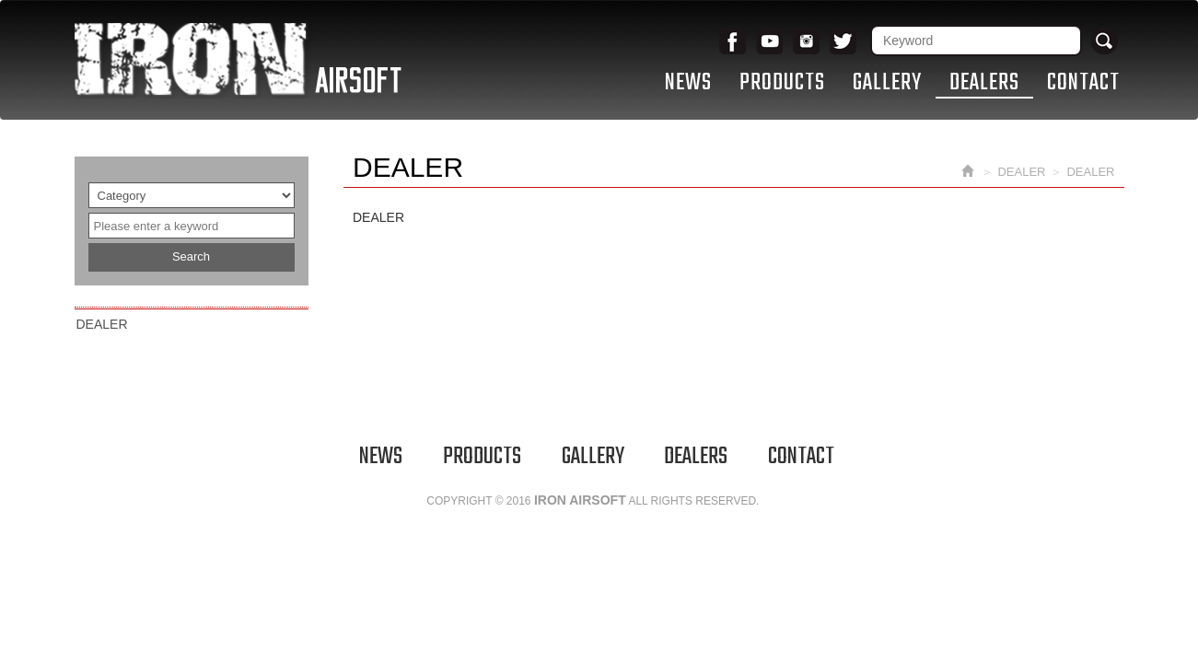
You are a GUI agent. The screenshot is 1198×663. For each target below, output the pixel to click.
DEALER (102, 324)
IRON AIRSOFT (238, 61)
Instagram (806, 41)
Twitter (843, 41)
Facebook (733, 41)
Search (191, 256)
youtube (770, 41)
